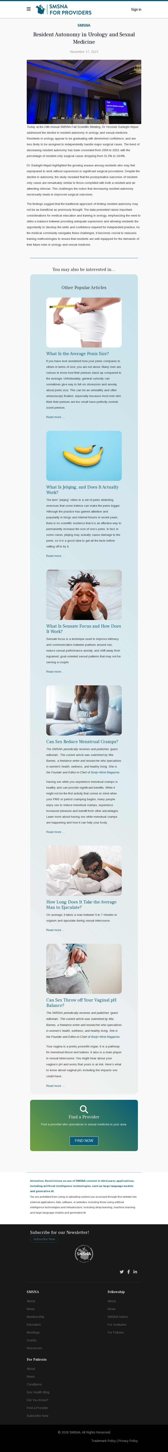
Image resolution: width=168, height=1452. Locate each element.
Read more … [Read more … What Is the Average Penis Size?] (55, 417)
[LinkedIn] (135, 1272)
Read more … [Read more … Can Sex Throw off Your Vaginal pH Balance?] (55, 1085)
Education (34, 1324)
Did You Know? (37, 1400)
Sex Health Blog (38, 1392)
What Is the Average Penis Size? (77, 354)
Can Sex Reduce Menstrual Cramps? (82, 742)
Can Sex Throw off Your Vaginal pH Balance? (81, 1002)
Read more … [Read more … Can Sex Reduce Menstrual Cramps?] (55, 832)
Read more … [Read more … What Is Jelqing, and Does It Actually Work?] (55, 556)
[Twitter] (122, 1272)
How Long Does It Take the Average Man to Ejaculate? (81, 904)
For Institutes (117, 1324)
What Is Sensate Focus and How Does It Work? (83, 629)
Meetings (33, 1332)
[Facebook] (128, 1272)
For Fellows (116, 1332)
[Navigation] (29, 8)
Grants (32, 1340)
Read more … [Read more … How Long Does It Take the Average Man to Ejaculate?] (55, 930)
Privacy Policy (128, 1441)
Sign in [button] (136, 9)
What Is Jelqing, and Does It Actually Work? (82, 489)
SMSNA (84, 25)
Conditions (34, 1384)
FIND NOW (84, 1141)
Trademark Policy (103, 1441)
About (31, 1301)
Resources (34, 1348)
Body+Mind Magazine (105, 1036)
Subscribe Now (44, 1239)
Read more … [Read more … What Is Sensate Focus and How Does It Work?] (55, 671)
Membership (35, 1317)
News (31, 1309)
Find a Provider (37, 1408)
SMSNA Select (118, 1317)
